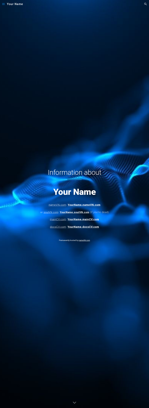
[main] (74, 197)
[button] (3, 4)
